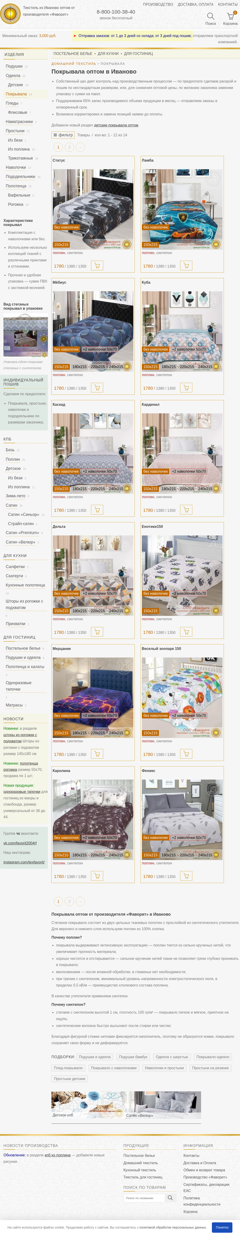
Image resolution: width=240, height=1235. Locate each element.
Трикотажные (20, 158)
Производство (158, 4)
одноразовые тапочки (21, 792)
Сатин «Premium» (22, 532)
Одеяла (13, 75)
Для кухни (108, 54)
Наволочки (16, 167)
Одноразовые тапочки (19, 685)
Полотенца (16, 186)
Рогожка (15, 204)
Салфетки (15, 566)
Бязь (10, 450)
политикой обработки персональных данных (173, 1227)
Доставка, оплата (196, 4)
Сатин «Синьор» (23, 514)
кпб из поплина (57, 1156)
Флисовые (17, 112)
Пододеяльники (20, 176)
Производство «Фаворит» (205, 1178)
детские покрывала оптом (116, 126)
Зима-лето (15, 496)
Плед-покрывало (68, 1069)
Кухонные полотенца (25, 585)
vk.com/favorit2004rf (20, 843)
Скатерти (14, 576)
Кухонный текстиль (139, 1171)
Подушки (14, 66)
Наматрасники (19, 121)
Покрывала (16, 94)
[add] (97, 267)
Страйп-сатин (21, 523)
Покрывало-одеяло (212, 1058)
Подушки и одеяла (95, 1058)
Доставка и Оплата (200, 1164)
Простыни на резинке (210, 1069)
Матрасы (14, 705)
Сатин (11, 505)
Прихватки (15, 623)
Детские (15, 85)
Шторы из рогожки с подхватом (24, 604)
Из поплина (19, 149)
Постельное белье (72, 54)
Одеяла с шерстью (172, 1058)
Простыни (15, 131)
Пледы (12, 103)
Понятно (222, 1227)
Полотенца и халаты (25, 666)
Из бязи (15, 140)
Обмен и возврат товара (204, 1171)
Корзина (191, 1213)
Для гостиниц (138, 54)
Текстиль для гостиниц (142, 1178)
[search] (150, 1199)
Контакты (228, 4)
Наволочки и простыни (164, 1069)
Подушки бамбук (133, 1058)
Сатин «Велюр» (20, 542)
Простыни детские (69, 1080)
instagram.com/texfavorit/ (24, 862)
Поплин (13, 459)
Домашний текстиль (140, 1164)
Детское (13, 468)
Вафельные (19, 195)
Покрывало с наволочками (114, 1069)
